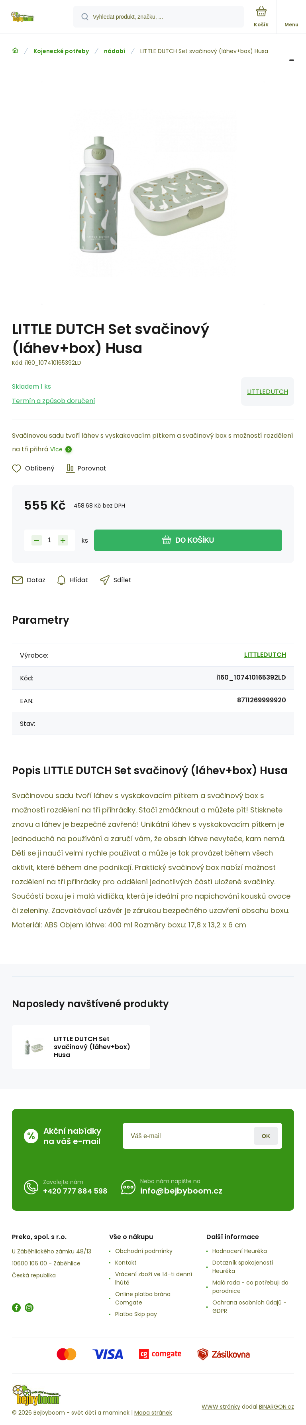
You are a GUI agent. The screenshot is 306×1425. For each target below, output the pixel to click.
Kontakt (126, 1263)
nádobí (114, 51)
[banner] (37, 17)
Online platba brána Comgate (143, 1298)
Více (56, 449)
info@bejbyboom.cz (181, 1190)
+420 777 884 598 (75, 1191)
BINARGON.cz (276, 1407)
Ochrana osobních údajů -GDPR (249, 1307)
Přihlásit (266, 1136)
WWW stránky (221, 1407)
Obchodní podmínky (144, 1251)
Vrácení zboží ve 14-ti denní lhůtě (153, 1278)
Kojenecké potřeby (61, 51)
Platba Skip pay (136, 1314)
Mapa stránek (153, 1413)
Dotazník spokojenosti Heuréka (242, 1267)
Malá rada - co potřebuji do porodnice (250, 1287)
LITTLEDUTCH (267, 391)
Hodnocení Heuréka (239, 1251)
